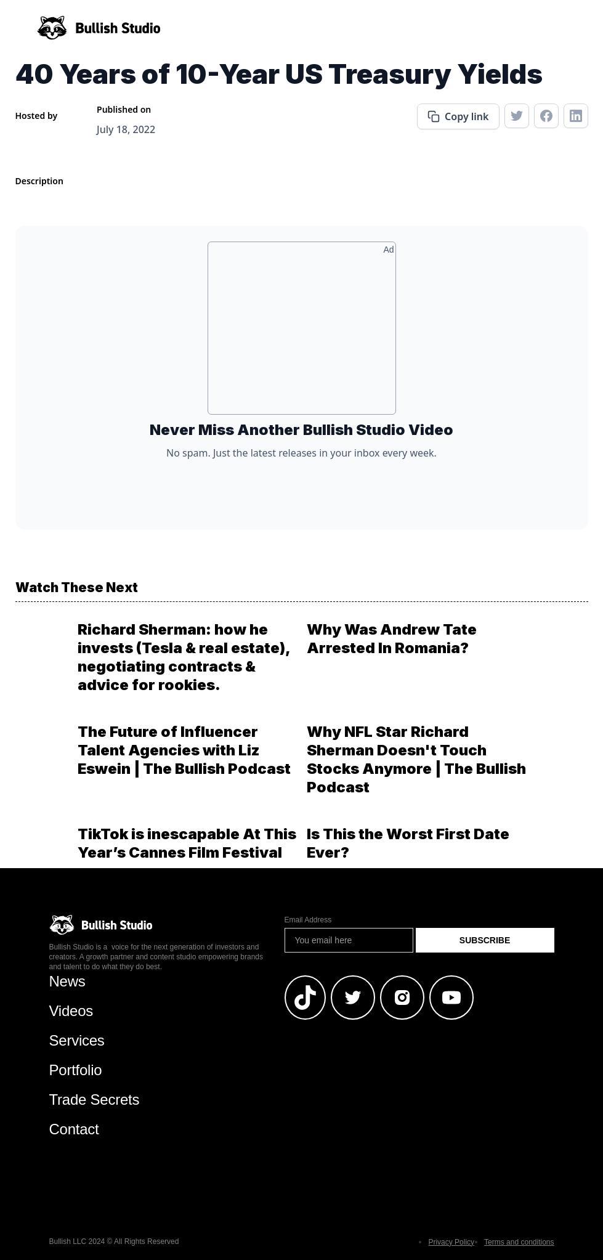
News (67, 981)
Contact (74, 1129)
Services (77, 1040)
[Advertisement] (301, 333)
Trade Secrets (94, 1099)
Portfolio (75, 1070)
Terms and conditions (519, 1242)
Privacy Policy (451, 1242)
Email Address (308, 920)
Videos (71, 1010)
